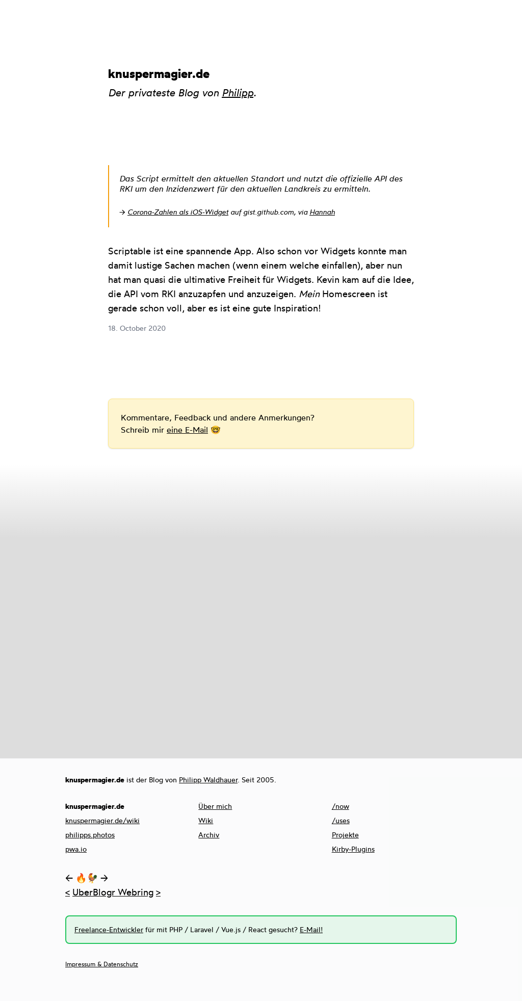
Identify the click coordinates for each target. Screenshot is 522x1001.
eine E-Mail (187, 430)
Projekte (345, 834)
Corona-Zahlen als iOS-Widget (177, 211)
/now (340, 806)
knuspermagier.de (159, 73)
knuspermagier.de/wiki (102, 820)
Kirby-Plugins (353, 849)
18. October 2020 (137, 328)
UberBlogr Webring (112, 892)
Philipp (237, 92)
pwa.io (76, 849)
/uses (341, 820)
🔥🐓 (86, 877)
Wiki (205, 820)
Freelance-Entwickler (108, 929)
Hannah (322, 211)
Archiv (208, 834)
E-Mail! (311, 929)
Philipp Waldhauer (208, 779)
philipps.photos (90, 834)
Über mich (215, 806)
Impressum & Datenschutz (101, 964)
